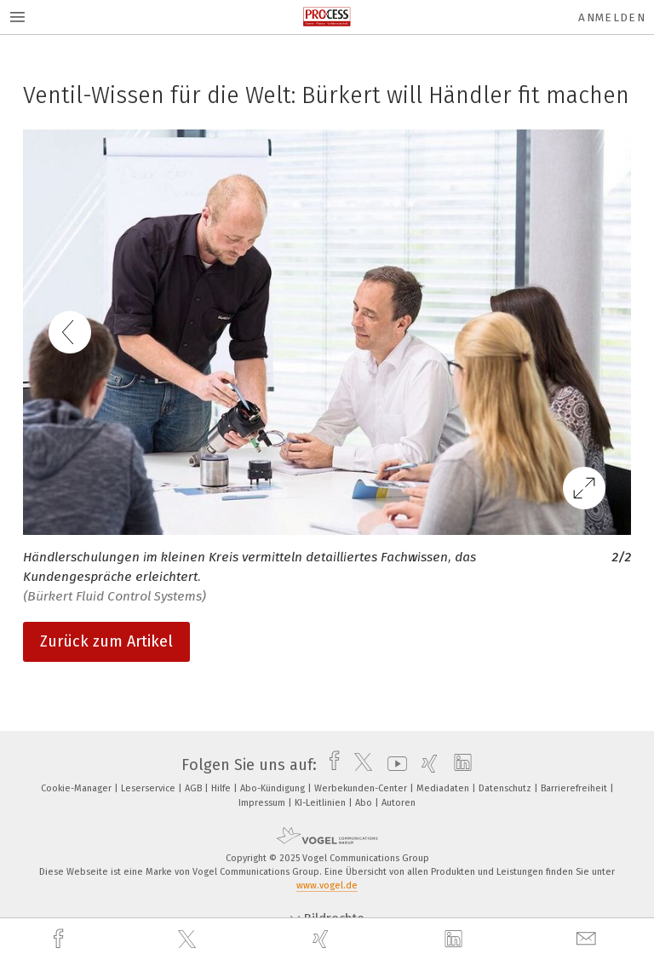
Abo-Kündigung (273, 788)
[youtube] (393, 765)
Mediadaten (444, 788)
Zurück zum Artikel (106, 641)
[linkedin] (455, 939)
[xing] (323, 939)
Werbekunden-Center (362, 788)
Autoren (399, 802)
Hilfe (222, 788)
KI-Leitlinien (321, 802)
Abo (365, 802)
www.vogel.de (327, 885)
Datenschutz (506, 788)
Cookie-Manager (77, 788)
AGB (194, 788)
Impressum (263, 802)
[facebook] (60, 939)
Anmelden (611, 17)
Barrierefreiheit (575, 788)
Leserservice (149, 788)
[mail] (588, 939)
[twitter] (189, 939)
